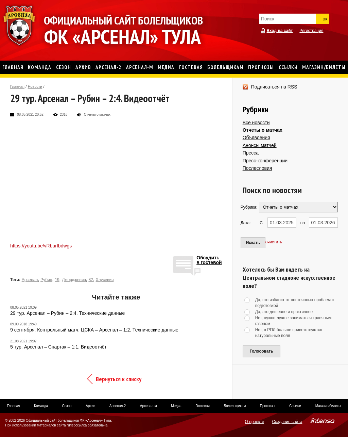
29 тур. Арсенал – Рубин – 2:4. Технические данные (67, 313)
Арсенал (30, 279)
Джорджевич (74, 279)
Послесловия (257, 168)
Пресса (251, 153)
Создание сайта (287, 421)
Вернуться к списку (118, 379)
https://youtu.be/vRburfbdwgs (41, 245)
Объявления (256, 137)
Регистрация (311, 30)
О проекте (254, 421)
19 (57, 279)
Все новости (256, 122)
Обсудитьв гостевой (209, 260)
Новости (35, 86)
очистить (273, 242)
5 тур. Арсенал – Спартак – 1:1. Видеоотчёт (58, 347)
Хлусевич (105, 279)
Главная (17, 86)
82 (90, 279)
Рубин (46, 279)
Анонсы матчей (260, 145)
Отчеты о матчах (262, 130)
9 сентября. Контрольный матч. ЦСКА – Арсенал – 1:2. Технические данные (94, 330)
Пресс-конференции (265, 160)
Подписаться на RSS (274, 87)
